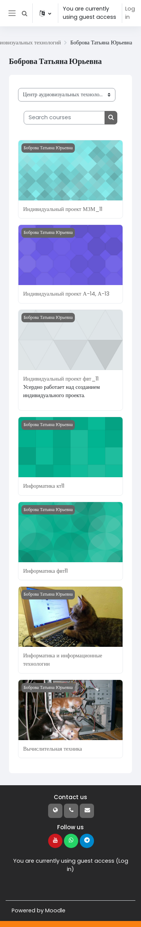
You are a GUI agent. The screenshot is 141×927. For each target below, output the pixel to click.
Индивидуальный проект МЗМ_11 (63, 209)
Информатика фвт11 (45, 571)
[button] (24, 13)
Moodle (55, 910)
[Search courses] (64, 117)
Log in (130, 13)
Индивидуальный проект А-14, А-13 (66, 293)
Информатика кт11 (43, 486)
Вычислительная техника (52, 749)
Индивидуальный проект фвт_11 (61, 378)
